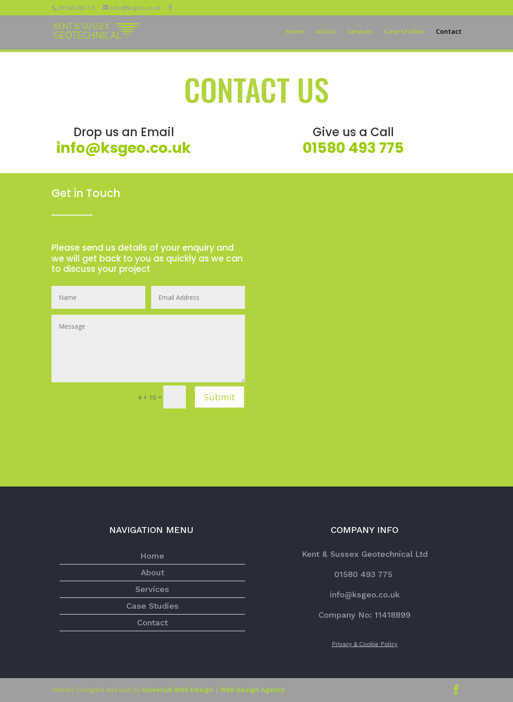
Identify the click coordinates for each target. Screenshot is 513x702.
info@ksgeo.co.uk (123, 148)
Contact (449, 32)
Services (359, 32)
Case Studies (404, 32)
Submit (219, 397)
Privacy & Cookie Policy (364, 644)
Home (295, 32)
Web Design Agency (252, 689)
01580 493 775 (364, 574)
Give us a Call (353, 132)
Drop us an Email (124, 132)
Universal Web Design (177, 689)
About (326, 32)
